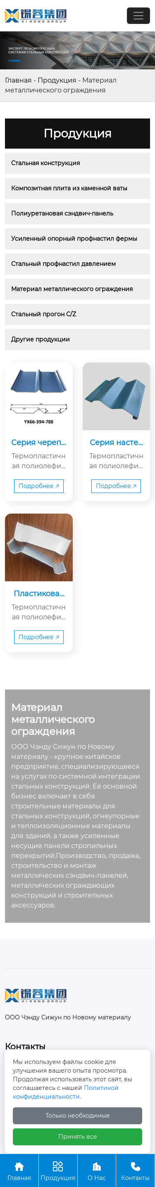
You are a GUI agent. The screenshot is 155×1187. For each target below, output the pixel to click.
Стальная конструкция (45, 163)
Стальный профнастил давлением (63, 264)
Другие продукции (40, 339)
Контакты (135, 1170)
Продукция (57, 80)
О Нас (97, 1170)
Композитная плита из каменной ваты (69, 188)
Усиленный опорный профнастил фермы (74, 238)
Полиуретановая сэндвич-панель (62, 213)
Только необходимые (77, 1115)
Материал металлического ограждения (72, 289)
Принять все (77, 1136)
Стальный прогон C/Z (43, 314)
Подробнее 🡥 (39, 486)
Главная (18, 80)
